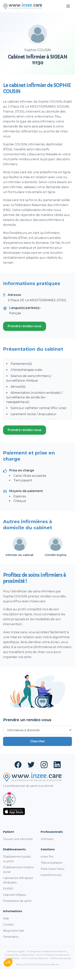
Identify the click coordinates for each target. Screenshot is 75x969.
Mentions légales (16, 951)
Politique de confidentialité (19, 954)
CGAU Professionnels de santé (52, 954)
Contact (8, 924)
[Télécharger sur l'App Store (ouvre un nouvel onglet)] (37, 811)
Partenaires (10, 936)
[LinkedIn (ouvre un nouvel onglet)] (57, 764)
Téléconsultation (52, 862)
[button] (8, 962)
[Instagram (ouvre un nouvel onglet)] (44, 764)
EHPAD (8, 888)
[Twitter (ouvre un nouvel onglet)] (31, 764)
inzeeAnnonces (51, 875)
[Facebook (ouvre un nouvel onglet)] (18, 764)
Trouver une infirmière (18, 839)
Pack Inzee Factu (52, 869)
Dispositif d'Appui (14, 895)
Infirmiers (47, 839)
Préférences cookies (60, 958)
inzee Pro (47, 856)
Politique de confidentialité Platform (47, 951)
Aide (6, 918)
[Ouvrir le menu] (68, 6)
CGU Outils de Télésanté (34, 958)
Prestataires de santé (17, 901)
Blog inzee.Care (13, 930)
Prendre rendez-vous (27, 327)
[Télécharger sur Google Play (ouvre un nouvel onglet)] (37, 820)
